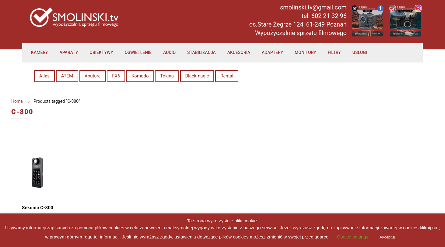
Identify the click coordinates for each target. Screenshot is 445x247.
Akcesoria (238, 52)
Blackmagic (197, 76)
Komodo (140, 76)
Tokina (166, 76)
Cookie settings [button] (352, 236)
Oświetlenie (138, 52)
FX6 (116, 76)
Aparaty (68, 52)
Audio (169, 52)
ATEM (67, 76)
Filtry (334, 52)
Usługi (359, 52)
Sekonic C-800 (37, 207)
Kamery (39, 52)
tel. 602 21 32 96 (324, 16)
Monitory (305, 52)
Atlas (44, 76)
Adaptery (272, 52)
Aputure (93, 76)
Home (17, 101)
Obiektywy (101, 52)
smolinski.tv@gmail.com (313, 7)
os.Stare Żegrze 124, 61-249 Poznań (298, 24)
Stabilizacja (201, 52)
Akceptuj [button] (387, 237)
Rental (226, 76)
